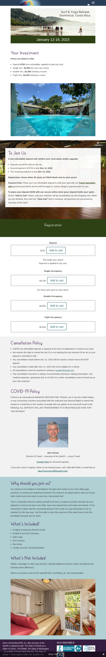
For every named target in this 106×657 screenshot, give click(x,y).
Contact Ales (43, 462)
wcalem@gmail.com (64, 370)
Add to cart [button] (56, 250)
